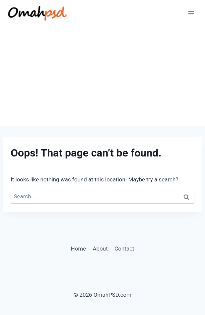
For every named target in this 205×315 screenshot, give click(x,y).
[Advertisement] (102, 76)
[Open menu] (191, 13)
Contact (124, 248)
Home (78, 248)
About (100, 248)
